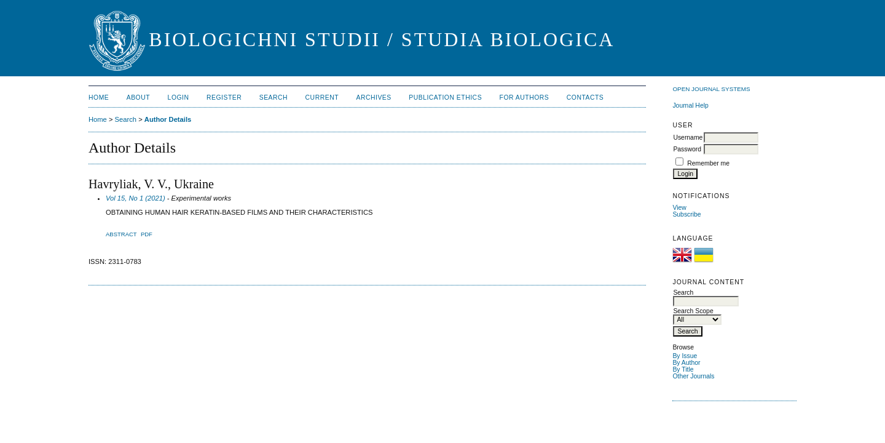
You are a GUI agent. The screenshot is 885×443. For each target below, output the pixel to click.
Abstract (121, 234)
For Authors (524, 97)
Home (98, 97)
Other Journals (693, 376)
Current (322, 97)
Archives (373, 97)
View (679, 207)
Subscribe (686, 214)
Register (224, 97)
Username (687, 137)
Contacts (585, 97)
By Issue (684, 356)
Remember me (708, 163)
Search (273, 97)
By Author (686, 362)
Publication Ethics (445, 97)
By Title (682, 369)
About (138, 97)
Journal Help (690, 105)
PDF (146, 234)
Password (687, 149)
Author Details (167, 119)
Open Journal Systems (711, 89)
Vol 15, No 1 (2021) (135, 198)
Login (178, 97)
